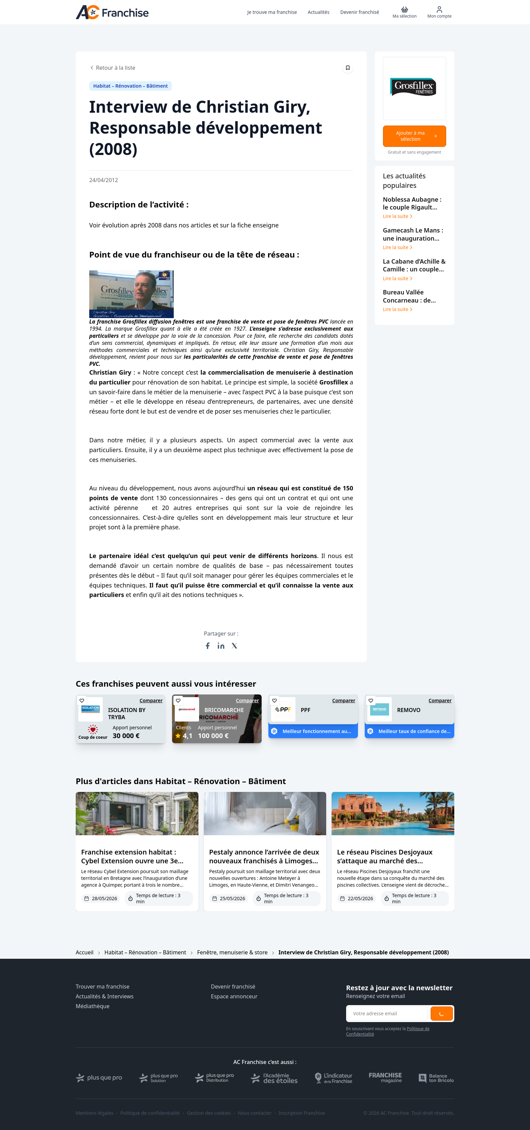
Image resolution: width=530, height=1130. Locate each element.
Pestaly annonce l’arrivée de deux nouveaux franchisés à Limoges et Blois (264, 860)
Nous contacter (254, 1113)
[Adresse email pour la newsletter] (387, 1013)
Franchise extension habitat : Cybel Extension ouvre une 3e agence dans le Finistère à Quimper (129, 865)
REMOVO (408, 710)
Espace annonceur (234, 996)
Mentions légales (95, 1113)
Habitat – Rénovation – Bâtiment (145, 952)
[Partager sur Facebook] (207, 645)
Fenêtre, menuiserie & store (232, 952)
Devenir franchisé (233, 986)
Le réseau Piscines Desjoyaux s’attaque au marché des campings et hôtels (384, 860)
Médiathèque (93, 1006)
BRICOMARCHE (224, 710)
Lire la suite (398, 216)
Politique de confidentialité (150, 1113)
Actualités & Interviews (105, 996)
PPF (305, 710)
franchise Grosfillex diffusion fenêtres (145, 321)
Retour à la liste (112, 67)
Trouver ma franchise (102, 986)
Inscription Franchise (302, 1113)
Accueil (85, 952)
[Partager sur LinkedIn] (221, 645)
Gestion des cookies (209, 1113)
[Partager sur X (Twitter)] (234, 645)
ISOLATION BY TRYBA (126, 713)
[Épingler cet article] (347, 67)
